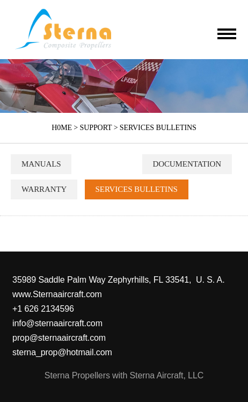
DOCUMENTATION (187, 164)
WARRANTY (44, 189)
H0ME (62, 128)
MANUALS (41, 164)
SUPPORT (96, 128)
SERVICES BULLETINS (158, 128)
